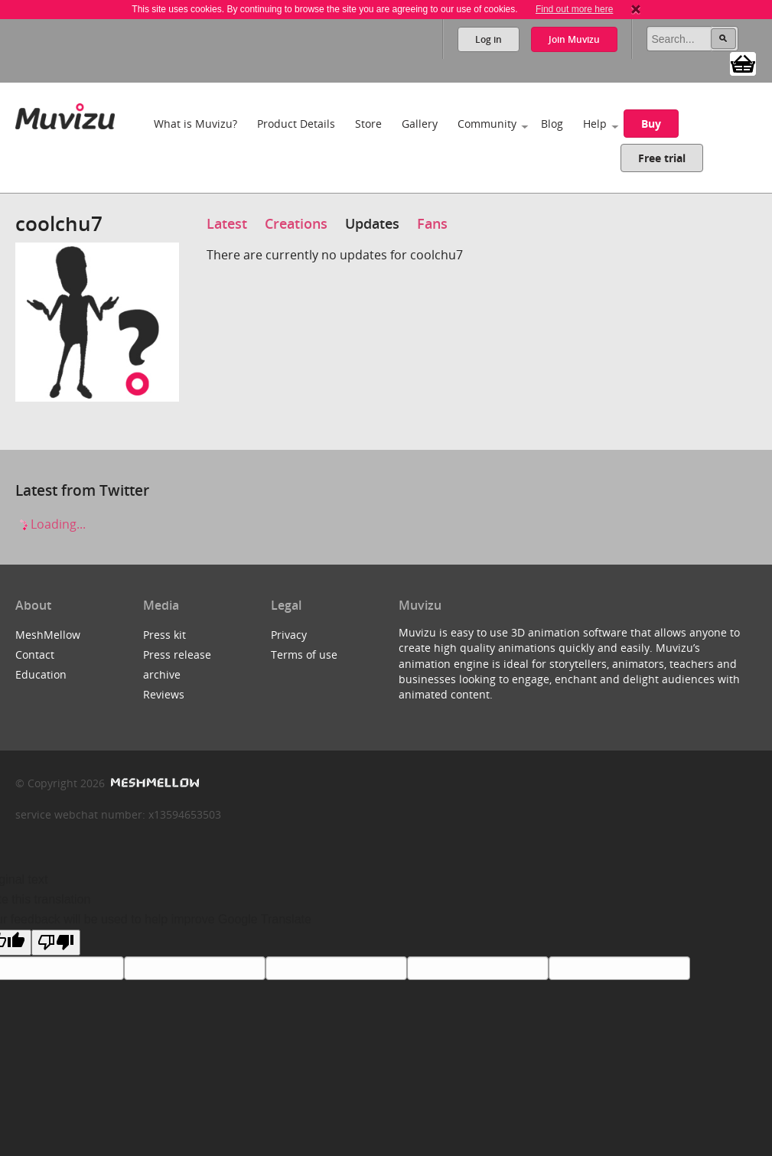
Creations (296, 223)
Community (487, 123)
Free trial (662, 158)
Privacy (289, 634)
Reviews (163, 694)
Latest (227, 223)
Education (41, 674)
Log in (488, 39)
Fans (432, 223)
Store (368, 123)
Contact (34, 654)
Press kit (164, 634)
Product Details (296, 123)
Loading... (50, 524)
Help (595, 123)
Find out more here (574, 9)
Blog (552, 123)
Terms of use (304, 654)
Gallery (420, 123)
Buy (651, 123)
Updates (372, 223)
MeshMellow (47, 634)
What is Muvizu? (195, 123)
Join (574, 39)
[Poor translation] (55, 943)
